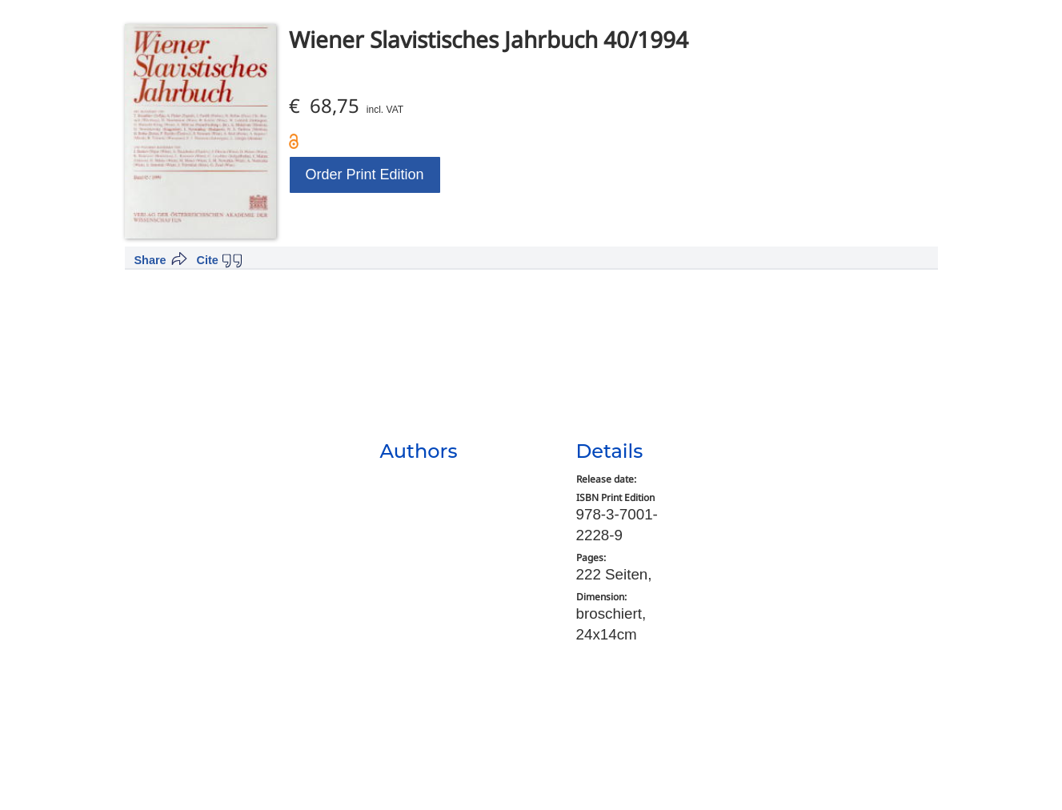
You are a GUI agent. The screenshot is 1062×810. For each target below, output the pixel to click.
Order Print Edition (365, 174)
